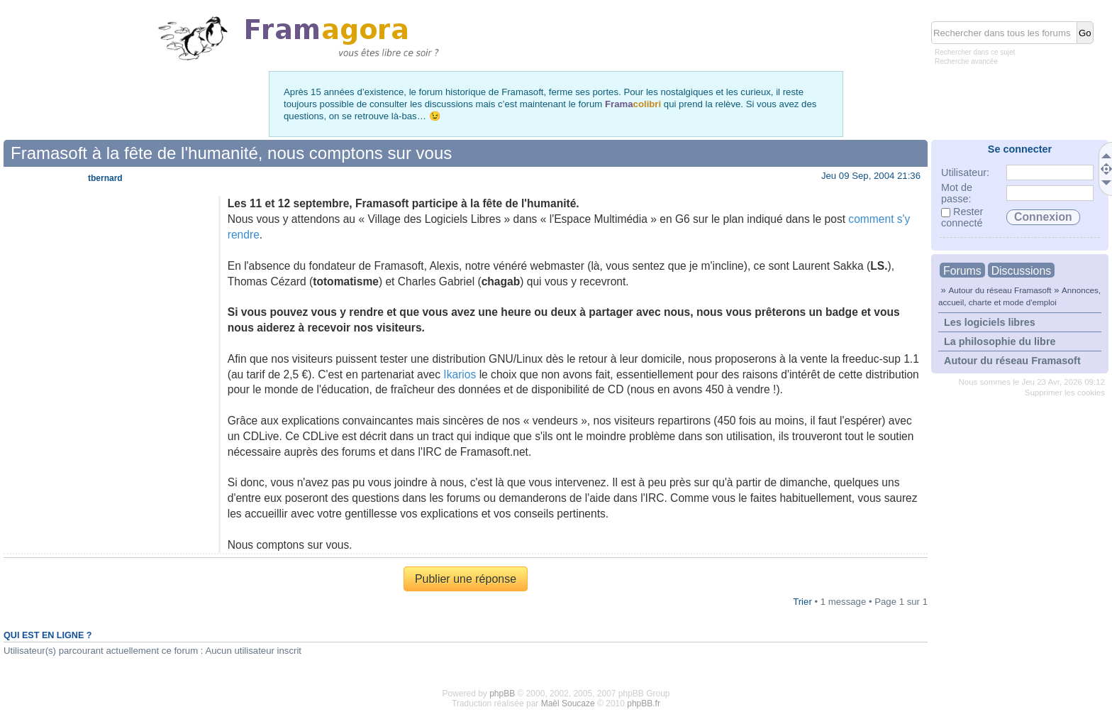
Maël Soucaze (568, 703)
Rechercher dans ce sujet (975, 52)
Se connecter (1020, 149)
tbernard (105, 178)
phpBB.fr (643, 703)
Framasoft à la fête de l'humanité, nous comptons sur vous (231, 153)
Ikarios (459, 374)
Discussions (1021, 271)
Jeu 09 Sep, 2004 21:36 (871, 175)
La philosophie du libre (1000, 341)
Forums (962, 271)
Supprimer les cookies (1065, 392)
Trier (802, 601)
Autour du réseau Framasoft (999, 290)
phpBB (502, 694)
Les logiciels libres (989, 322)
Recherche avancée (966, 61)
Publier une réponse (465, 579)
